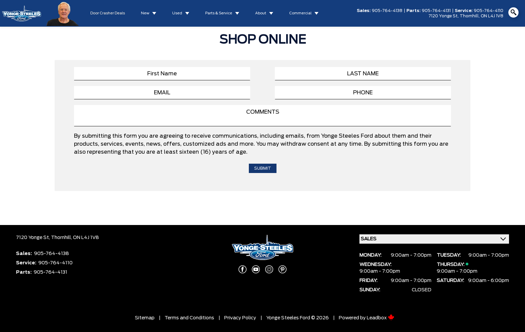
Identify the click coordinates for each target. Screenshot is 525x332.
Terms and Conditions (189, 318)
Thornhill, (470, 16)
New (145, 13)
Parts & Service (218, 13)
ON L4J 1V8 (492, 16)
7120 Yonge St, (444, 16)
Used (177, 13)
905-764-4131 (436, 11)
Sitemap (145, 318)
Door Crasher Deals (107, 13)
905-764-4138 (387, 11)
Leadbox (380, 318)
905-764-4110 (488, 11)
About (260, 13)
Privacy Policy (240, 318)
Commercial (300, 13)
